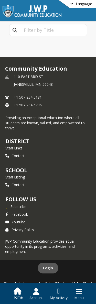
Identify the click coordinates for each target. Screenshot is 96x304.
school (16, 170)
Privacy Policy (19, 229)
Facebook (16, 214)
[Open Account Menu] (36, 294)
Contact (15, 155)
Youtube (15, 222)
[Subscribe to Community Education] (15, 206)
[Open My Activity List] (59, 294)
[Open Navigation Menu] (79, 294)
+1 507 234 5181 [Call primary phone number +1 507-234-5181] (28, 97)
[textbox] (54, 30)
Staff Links (14, 148)
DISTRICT (17, 141)
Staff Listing (15, 177)
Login (48, 267)
